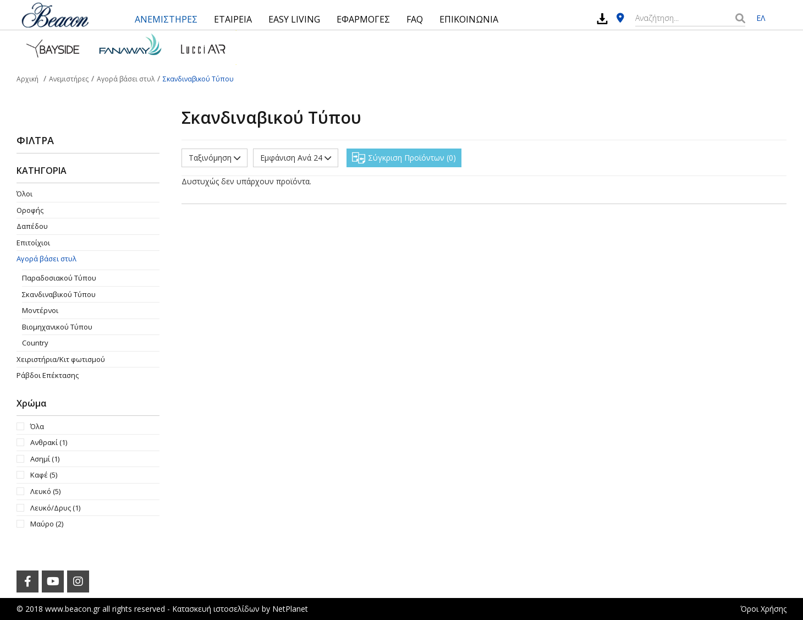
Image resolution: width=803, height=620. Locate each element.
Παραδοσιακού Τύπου (59, 278)
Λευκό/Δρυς (55, 508)
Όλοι (24, 194)
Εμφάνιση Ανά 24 (295, 157)
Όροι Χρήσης (763, 608)
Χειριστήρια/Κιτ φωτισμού (60, 359)
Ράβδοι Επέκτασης (47, 375)
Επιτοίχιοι (33, 243)
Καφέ (43, 475)
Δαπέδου (32, 226)
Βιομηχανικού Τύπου (57, 327)
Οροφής (29, 210)
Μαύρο (46, 524)
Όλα (37, 426)
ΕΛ (760, 18)
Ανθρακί (48, 442)
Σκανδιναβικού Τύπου (59, 294)
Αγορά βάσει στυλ (46, 259)
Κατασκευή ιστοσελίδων (216, 608)
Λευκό (45, 491)
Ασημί (44, 459)
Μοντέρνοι (40, 310)
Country (35, 343)
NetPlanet (290, 608)
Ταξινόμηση (214, 157)
